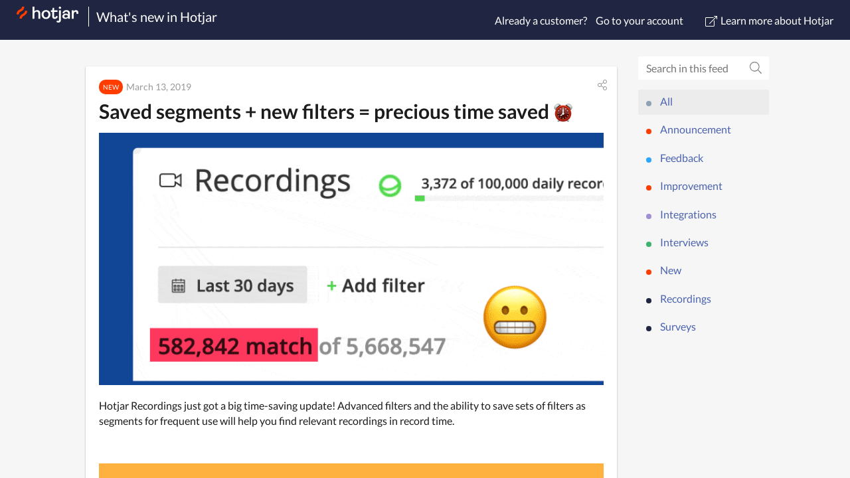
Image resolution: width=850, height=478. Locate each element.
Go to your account (639, 20)
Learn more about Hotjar (769, 20)
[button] (602, 85)
